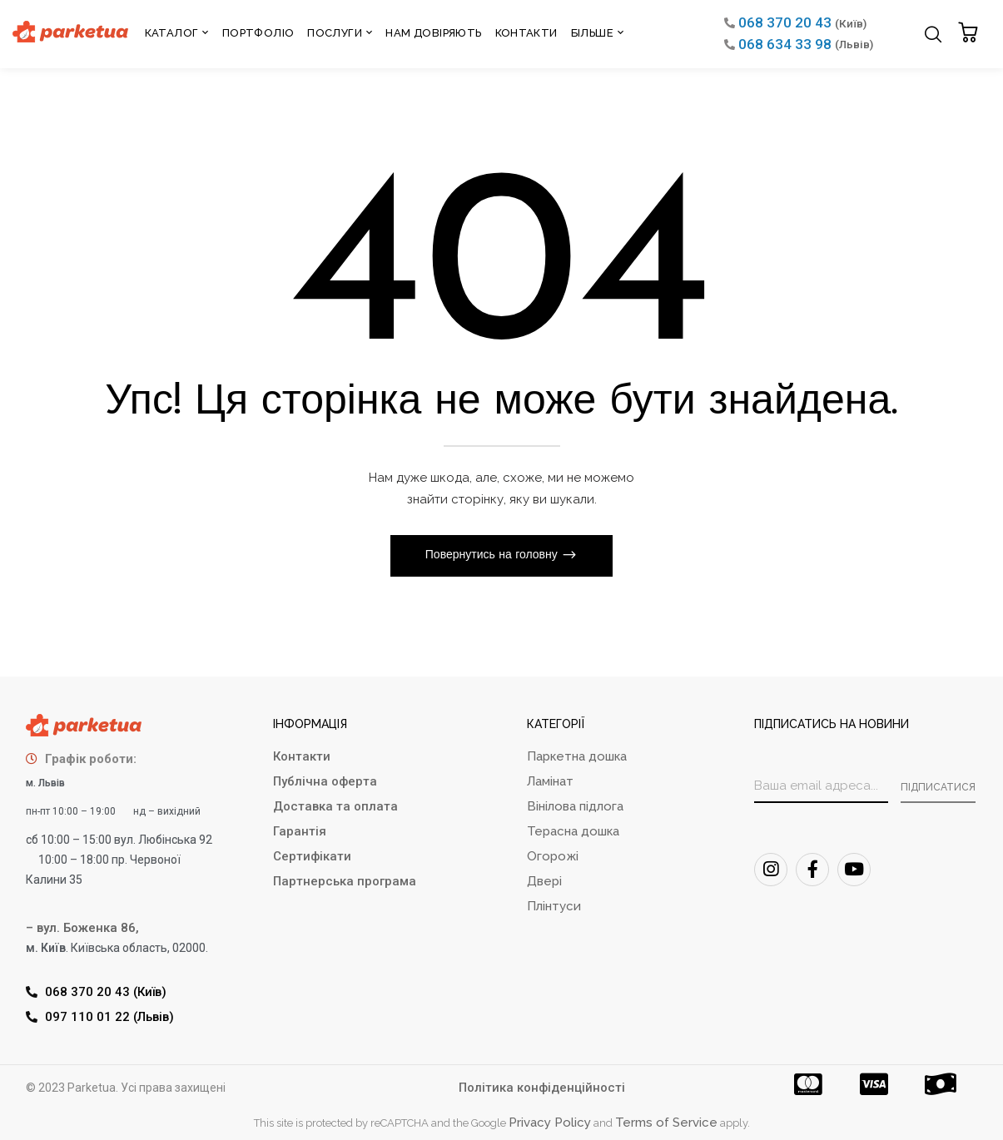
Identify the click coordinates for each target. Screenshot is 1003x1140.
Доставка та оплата (335, 806)
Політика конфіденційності (542, 1087)
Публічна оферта (325, 781)
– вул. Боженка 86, (82, 927)
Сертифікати (312, 856)
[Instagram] (770, 869)
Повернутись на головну (493, 555)
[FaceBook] (812, 869)
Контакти (301, 756)
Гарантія (299, 831)
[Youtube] (854, 869)
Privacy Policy (550, 1122)
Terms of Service (666, 1122)
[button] (970, 34)
